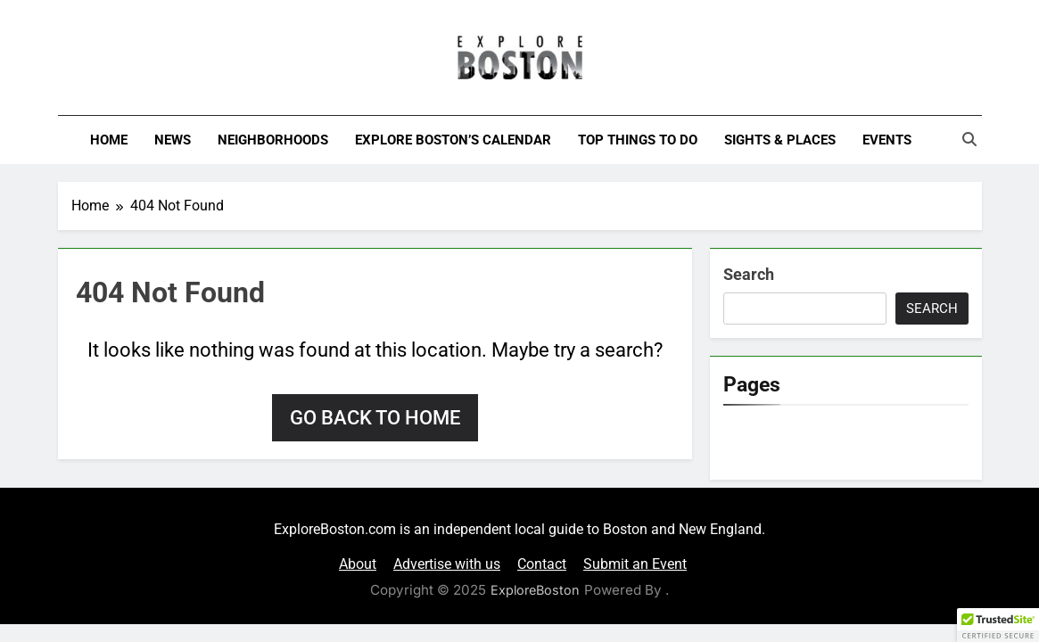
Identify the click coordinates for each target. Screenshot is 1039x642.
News (172, 140)
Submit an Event (635, 564)
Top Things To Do (637, 140)
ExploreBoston (535, 589)
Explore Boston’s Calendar (453, 140)
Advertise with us (446, 564)
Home (109, 140)
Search (748, 274)
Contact (541, 564)
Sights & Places (780, 140)
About (357, 564)
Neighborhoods (273, 140)
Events (886, 140)
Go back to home (375, 418)
